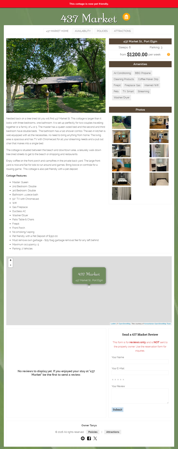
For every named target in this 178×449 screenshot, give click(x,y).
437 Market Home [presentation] (57, 31)
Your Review (118, 386)
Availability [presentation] (83, 31)
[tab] (57, 31)
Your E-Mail (118, 368)
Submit (117, 409)
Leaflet (113, 324)
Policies (92, 432)
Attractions (112, 432)
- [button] (10, 265)
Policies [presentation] (102, 31)
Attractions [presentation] (122, 31)
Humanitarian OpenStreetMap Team (157, 324)
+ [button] (11, 260)
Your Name (118, 357)
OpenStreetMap (125, 324)
